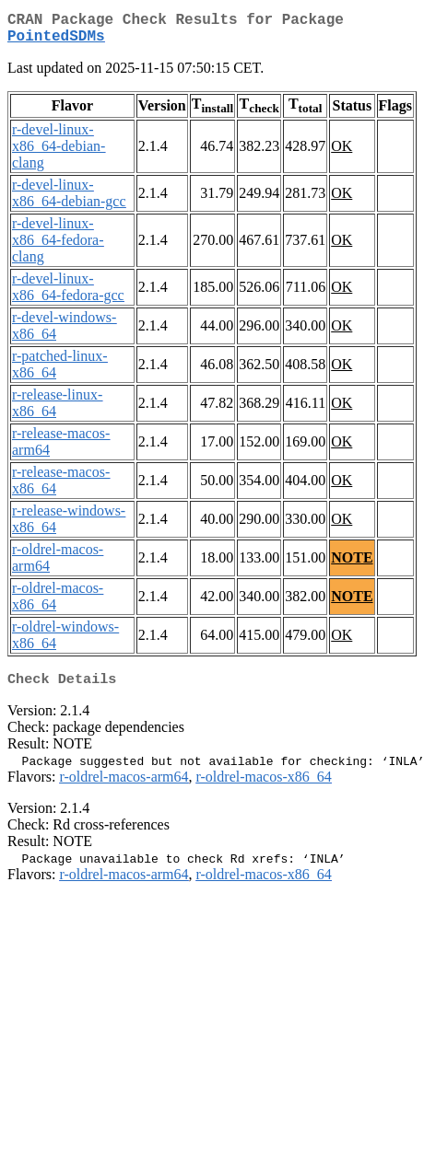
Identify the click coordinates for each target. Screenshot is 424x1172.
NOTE (351, 565)
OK (341, 153)
